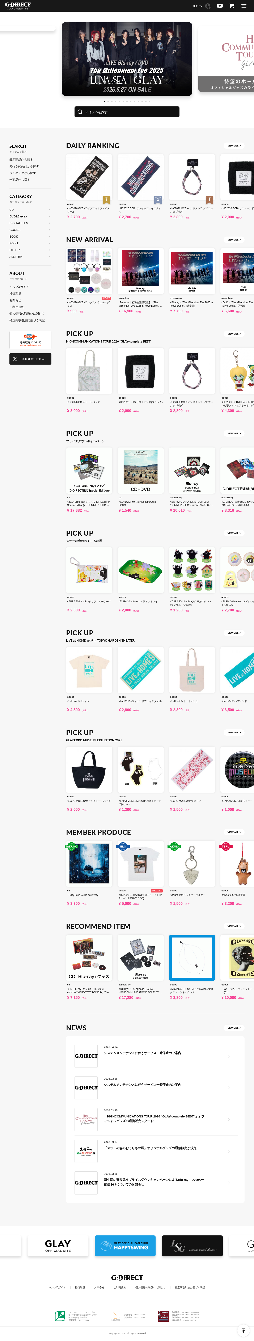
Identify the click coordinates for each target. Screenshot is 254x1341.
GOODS (70, 204)
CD (68, 498)
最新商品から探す (21, 159)
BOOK (13, 236)
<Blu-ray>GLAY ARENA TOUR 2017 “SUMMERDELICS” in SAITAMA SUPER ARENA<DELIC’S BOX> (192, 505)
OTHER (14, 250)
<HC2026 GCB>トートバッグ (83, 402)
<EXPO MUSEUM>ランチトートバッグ (89, 800)
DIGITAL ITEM (18, 223)
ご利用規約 (16, 307)
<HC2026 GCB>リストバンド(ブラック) (141, 402)
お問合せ (15, 300)
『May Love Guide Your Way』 (84, 895)
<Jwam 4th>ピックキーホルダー (188, 895)
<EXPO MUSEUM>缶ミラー (237, 800)
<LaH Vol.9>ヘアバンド (234, 701)
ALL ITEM (15, 256)
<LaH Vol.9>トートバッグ (184, 701)
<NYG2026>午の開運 (233, 895)
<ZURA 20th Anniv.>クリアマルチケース (89, 601)
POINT (13, 243)
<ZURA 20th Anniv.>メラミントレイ (138, 601)
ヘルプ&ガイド (19, 286)
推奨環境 (15, 293)
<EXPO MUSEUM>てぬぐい (185, 800)
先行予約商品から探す (24, 166)
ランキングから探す (22, 173)
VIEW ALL (233, 145)
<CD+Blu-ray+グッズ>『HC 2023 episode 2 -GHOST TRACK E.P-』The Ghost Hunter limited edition (88, 992)
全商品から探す (19, 179)
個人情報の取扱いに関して (27, 313)
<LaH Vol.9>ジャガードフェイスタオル (140, 701)
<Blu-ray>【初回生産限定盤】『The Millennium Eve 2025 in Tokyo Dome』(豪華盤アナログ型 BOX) (139, 306)
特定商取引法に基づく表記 (27, 320)
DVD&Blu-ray (125, 298)
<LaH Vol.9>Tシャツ (78, 701)
